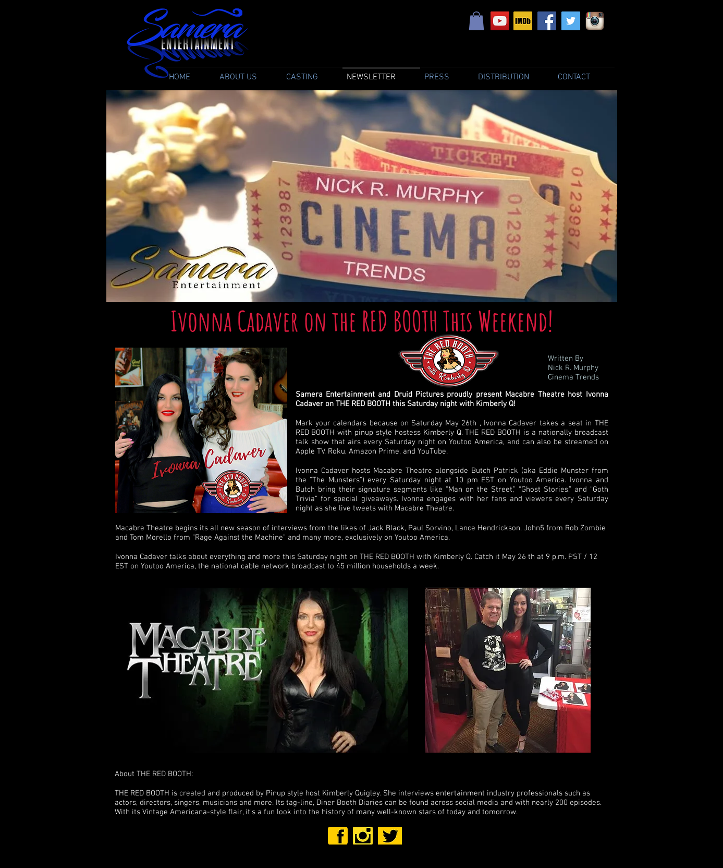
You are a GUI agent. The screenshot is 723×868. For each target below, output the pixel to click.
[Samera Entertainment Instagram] (594, 20)
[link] (476, 20)
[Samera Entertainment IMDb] (522, 20)
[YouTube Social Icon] (500, 20)
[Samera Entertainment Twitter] (570, 20)
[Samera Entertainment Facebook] (546, 20)
